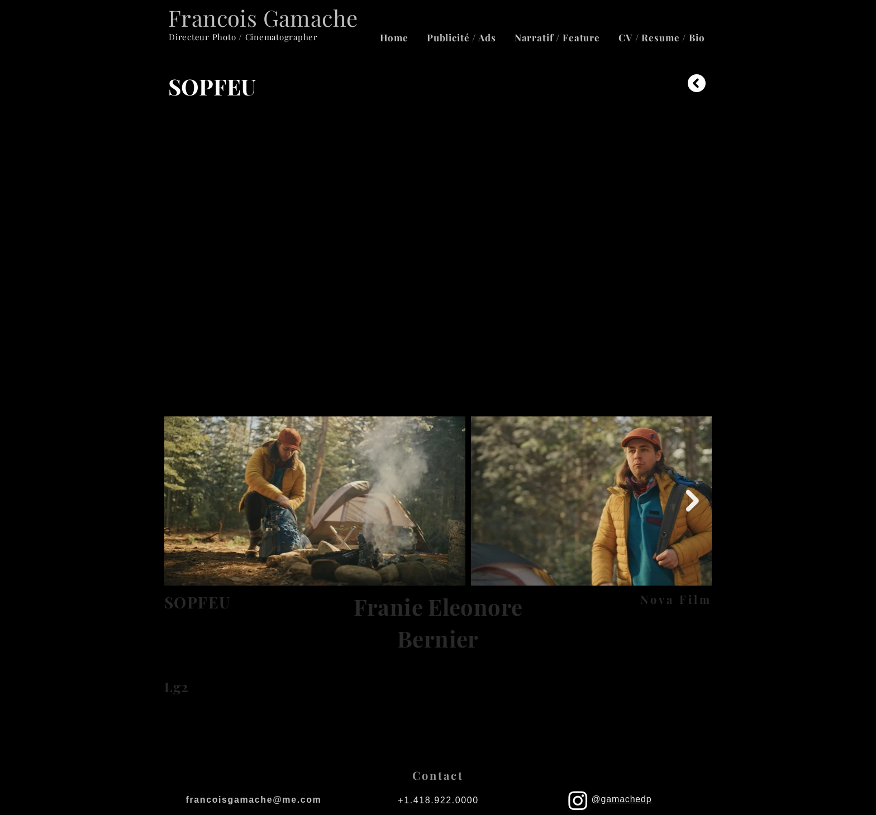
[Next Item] (692, 501)
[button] (662, 37)
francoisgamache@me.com (254, 799)
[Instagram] (578, 800)
